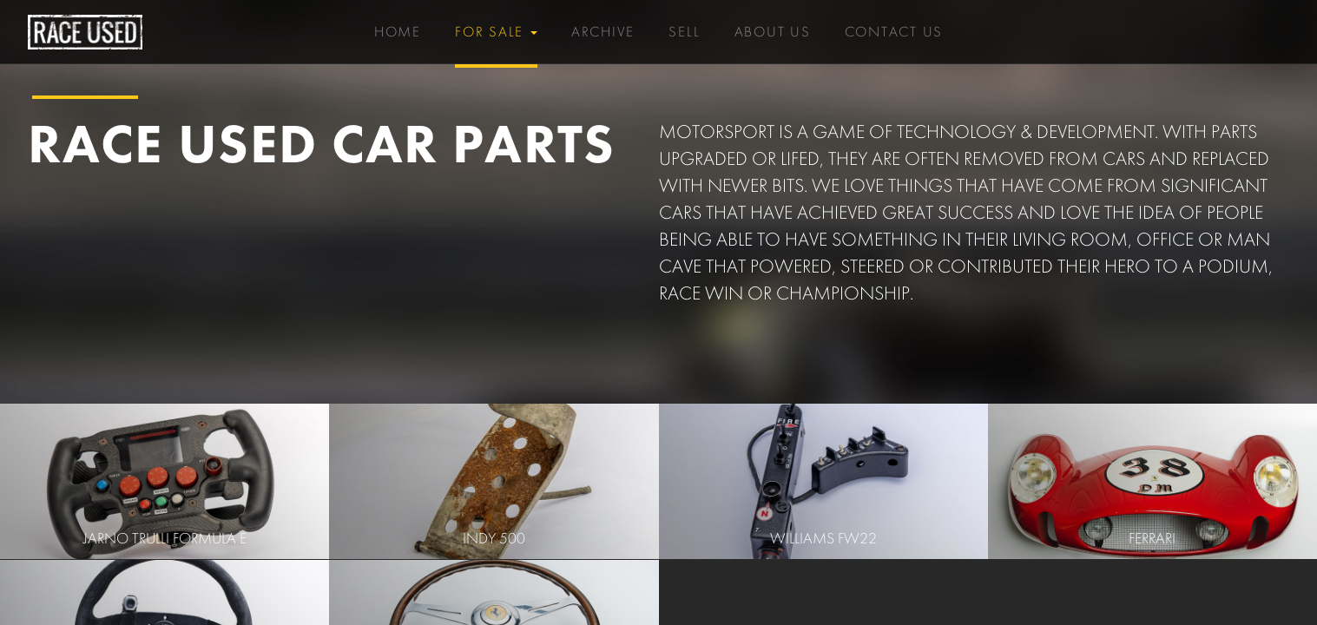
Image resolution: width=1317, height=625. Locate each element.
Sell (684, 32)
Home (397, 32)
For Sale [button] (496, 32)
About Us (772, 27)
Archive (603, 32)
